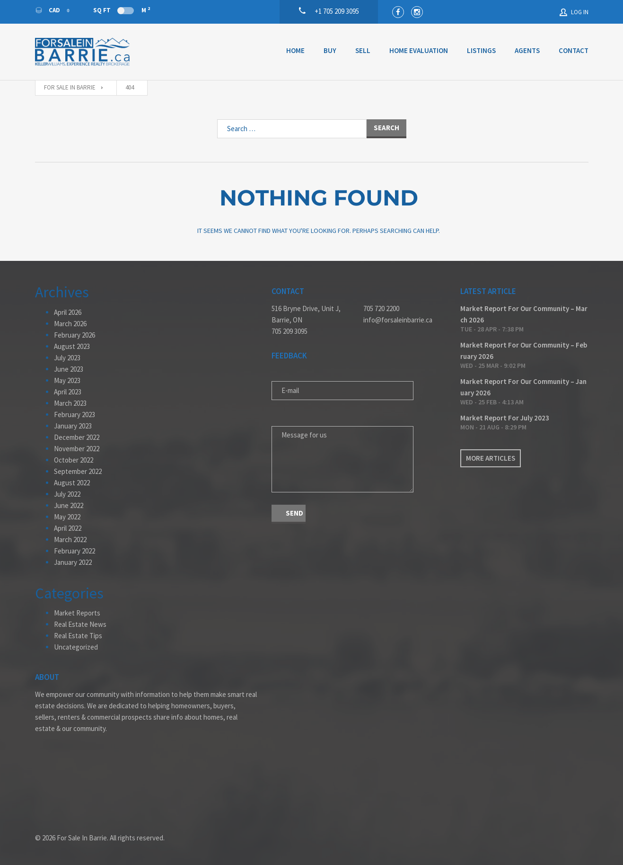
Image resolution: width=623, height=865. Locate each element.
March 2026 (70, 323)
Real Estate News (80, 624)
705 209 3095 (289, 331)
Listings (481, 50)
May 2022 (67, 516)
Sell (362, 50)
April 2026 (67, 312)
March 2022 (70, 539)
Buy (330, 50)
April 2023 (67, 391)
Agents (527, 50)
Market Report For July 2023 (504, 417)
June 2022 (68, 505)
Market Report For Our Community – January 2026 (523, 387)
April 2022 (67, 528)
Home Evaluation (418, 50)
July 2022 (67, 494)
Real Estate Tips (78, 635)
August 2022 (72, 482)
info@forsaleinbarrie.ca (397, 319)
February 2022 (74, 550)
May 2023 (67, 380)
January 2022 (73, 562)
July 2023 (67, 357)
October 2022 (73, 459)
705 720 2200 (381, 308)
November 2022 (76, 448)
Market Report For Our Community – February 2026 (523, 350)
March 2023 (70, 403)
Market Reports (77, 612)
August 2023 (72, 346)
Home (295, 50)
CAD (48, 10)
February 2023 (74, 414)
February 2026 (74, 334)
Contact (573, 50)
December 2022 (76, 437)
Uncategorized (76, 646)
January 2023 (73, 425)
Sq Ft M (121, 10)
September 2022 (78, 471)
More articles (490, 458)
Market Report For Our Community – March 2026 (524, 314)
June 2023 (68, 369)
